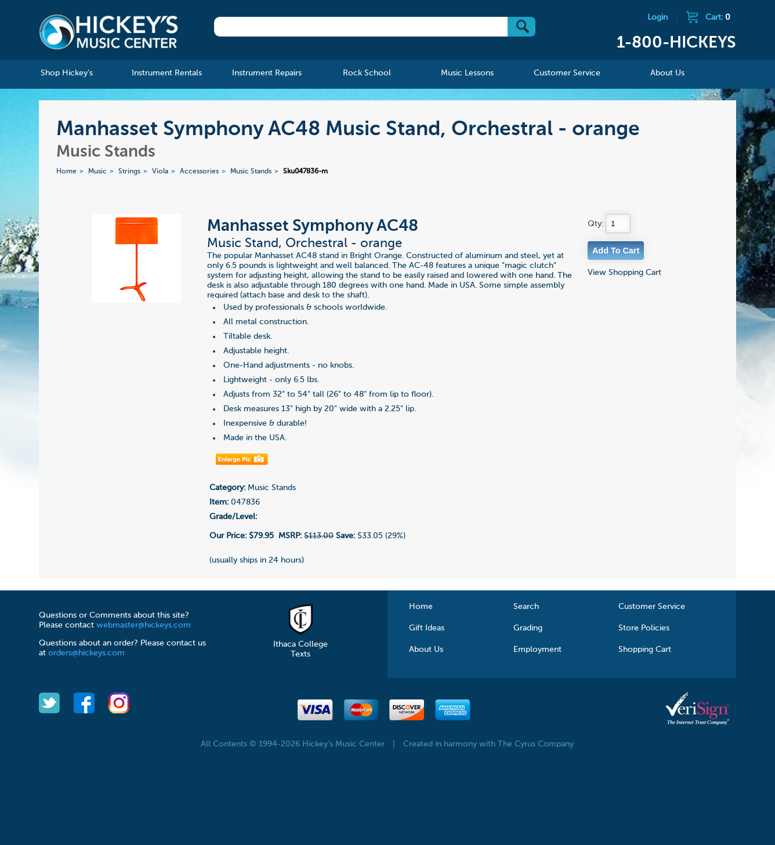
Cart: (717, 17)
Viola (160, 171)
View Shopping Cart (624, 273)
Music (97, 171)
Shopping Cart (644, 649)
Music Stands (250, 171)
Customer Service (651, 607)
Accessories (199, 171)
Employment (537, 649)
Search (526, 607)
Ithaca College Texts (300, 644)
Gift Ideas (426, 628)
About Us (426, 649)
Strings (129, 171)
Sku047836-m (305, 171)
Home (66, 171)
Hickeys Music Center (108, 32)
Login (657, 17)
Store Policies (643, 628)
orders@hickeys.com (86, 653)
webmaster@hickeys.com (143, 625)
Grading (527, 628)
